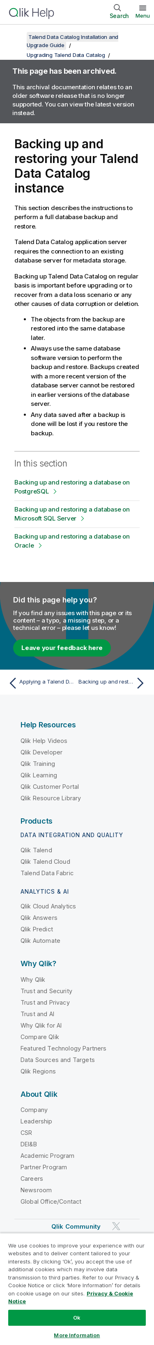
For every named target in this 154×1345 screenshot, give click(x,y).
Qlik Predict (37, 929)
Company (34, 1109)
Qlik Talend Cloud (45, 861)
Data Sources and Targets (58, 1059)
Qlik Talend (36, 850)
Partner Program (44, 1167)
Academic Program (48, 1155)
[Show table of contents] (16, 37)
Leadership (37, 1121)
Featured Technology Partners (63, 1048)
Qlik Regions (38, 1071)
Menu (143, 15)
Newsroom (36, 1189)
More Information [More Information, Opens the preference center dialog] (77, 1335)
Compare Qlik (40, 1036)
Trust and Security (46, 990)
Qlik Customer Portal (50, 786)
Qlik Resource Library (51, 798)
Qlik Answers (39, 917)
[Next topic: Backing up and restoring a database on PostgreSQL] (113, 683)
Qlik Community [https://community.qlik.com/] (76, 1226)
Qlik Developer (41, 752)
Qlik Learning (39, 775)
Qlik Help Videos (44, 740)
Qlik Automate (40, 940)
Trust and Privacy (45, 1002)
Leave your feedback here (62, 648)
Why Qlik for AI (41, 1025)
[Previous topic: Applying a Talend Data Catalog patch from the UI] (41, 683)
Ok (76, 1317)
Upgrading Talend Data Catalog (66, 55)
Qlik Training (38, 763)
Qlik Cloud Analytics (48, 906)
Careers (32, 1178)
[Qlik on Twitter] (116, 1226)
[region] (77, 1289)
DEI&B (29, 1144)
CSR (26, 1132)
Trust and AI (37, 1013)
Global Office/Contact (51, 1201)
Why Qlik (33, 979)
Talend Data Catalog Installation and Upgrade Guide (72, 41)
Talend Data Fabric (47, 872)
